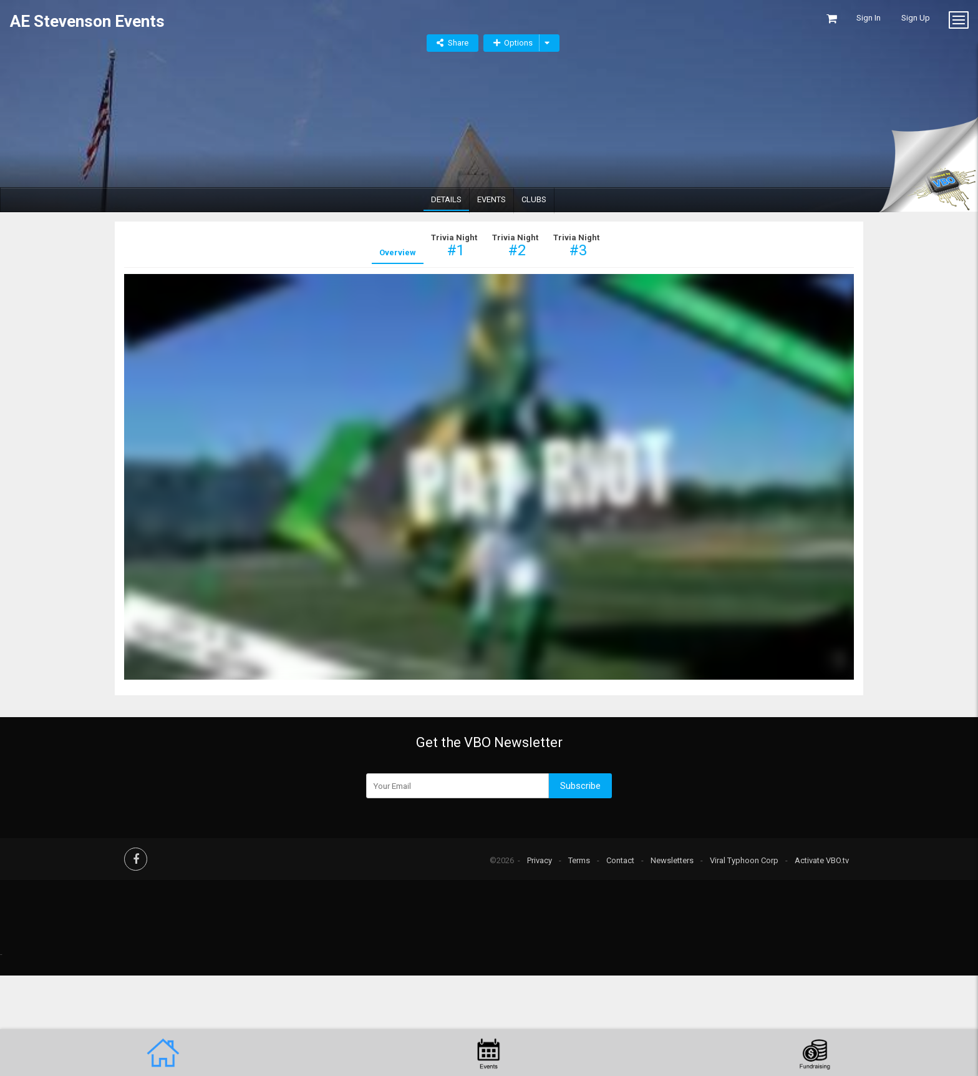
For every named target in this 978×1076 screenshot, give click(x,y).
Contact (620, 860)
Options (513, 42)
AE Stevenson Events (87, 18)
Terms (579, 860)
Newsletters (672, 860)
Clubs (533, 199)
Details (446, 199)
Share (458, 42)
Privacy (539, 860)
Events (491, 199)
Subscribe (580, 785)
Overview (397, 252)
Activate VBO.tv (822, 860)
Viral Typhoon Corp (744, 860)
